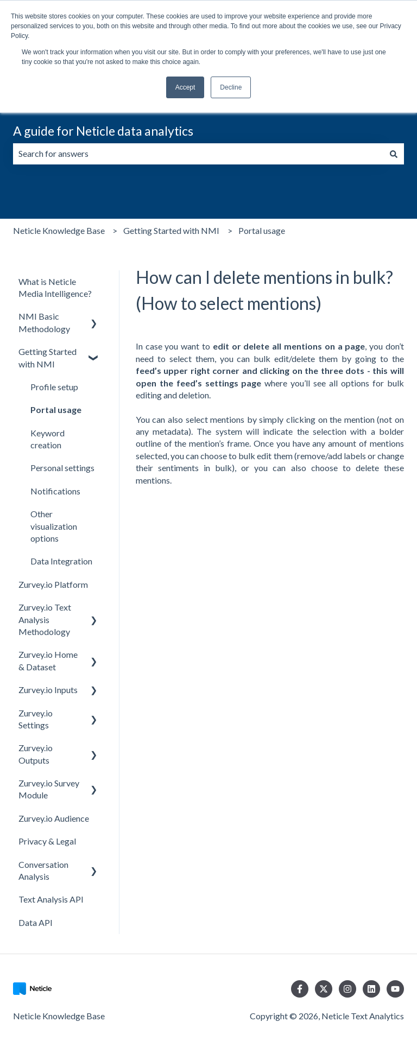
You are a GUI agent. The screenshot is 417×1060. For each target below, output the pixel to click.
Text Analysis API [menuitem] (51, 899)
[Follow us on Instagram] (347, 989)
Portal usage (261, 230)
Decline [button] (231, 87)
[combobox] (198, 153)
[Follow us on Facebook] (299, 989)
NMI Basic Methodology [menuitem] (44, 322)
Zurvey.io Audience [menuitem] (53, 818)
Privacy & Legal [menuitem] (47, 841)
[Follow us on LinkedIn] (371, 989)
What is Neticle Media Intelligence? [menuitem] (55, 287)
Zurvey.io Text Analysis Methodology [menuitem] (44, 619)
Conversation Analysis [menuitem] (43, 870)
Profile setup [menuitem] (54, 387)
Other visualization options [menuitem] (53, 526)
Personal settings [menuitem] (62, 467)
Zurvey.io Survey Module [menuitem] (48, 789)
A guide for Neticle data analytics (103, 130)
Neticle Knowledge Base (59, 230)
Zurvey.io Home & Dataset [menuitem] (48, 660)
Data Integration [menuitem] (61, 561)
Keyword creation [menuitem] (47, 439)
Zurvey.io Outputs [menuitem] (35, 753)
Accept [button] (185, 87)
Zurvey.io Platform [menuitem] (53, 584)
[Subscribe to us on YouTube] (395, 989)
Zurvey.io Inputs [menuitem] (48, 689)
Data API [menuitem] (35, 922)
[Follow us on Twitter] (323, 989)
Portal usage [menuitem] (55, 409)
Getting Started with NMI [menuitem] (47, 357)
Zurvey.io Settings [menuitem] (35, 719)
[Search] (393, 153)
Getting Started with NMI (171, 230)
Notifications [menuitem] (55, 491)
